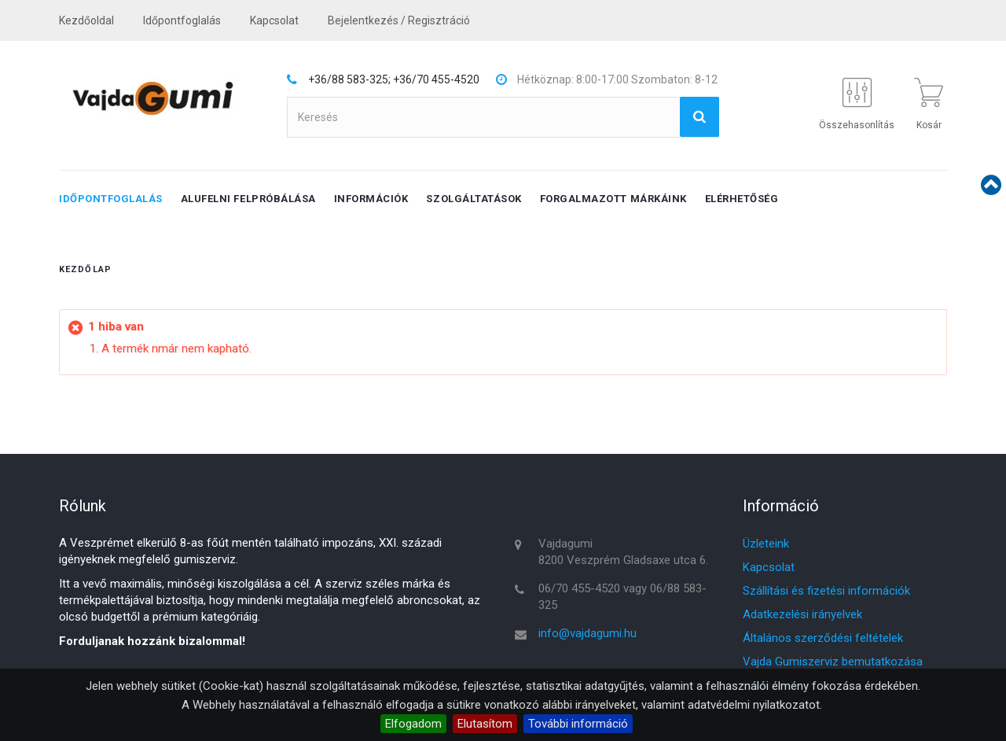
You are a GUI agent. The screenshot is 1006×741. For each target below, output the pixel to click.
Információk (371, 199)
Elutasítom (484, 724)
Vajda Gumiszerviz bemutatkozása (833, 661)
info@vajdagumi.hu (587, 633)
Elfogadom (413, 724)
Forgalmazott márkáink (613, 199)
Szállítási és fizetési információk (826, 591)
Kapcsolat (769, 567)
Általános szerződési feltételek (823, 638)
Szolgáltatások (473, 199)
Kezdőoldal (86, 20)
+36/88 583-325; (349, 79)
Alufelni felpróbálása (248, 199)
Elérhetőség (742, 199)
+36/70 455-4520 (436, 79)
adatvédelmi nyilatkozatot (754, 705)
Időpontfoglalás (182, 20)
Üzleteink (766, 543)
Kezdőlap (85, 269)
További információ (578, 724)
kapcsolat (274, 20)
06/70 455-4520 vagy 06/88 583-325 (622, 596)
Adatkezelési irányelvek (802, 614)
